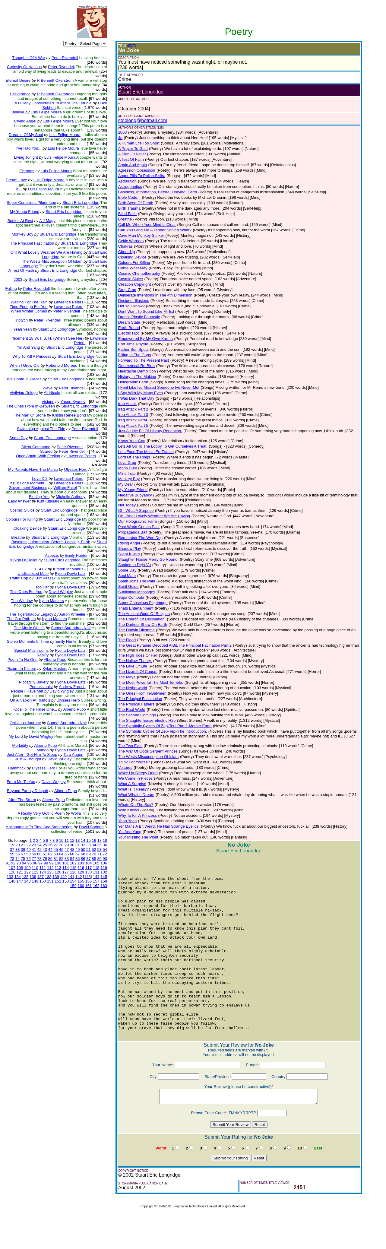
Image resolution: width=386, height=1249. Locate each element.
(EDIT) (131, 45)
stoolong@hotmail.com (142, 120)
